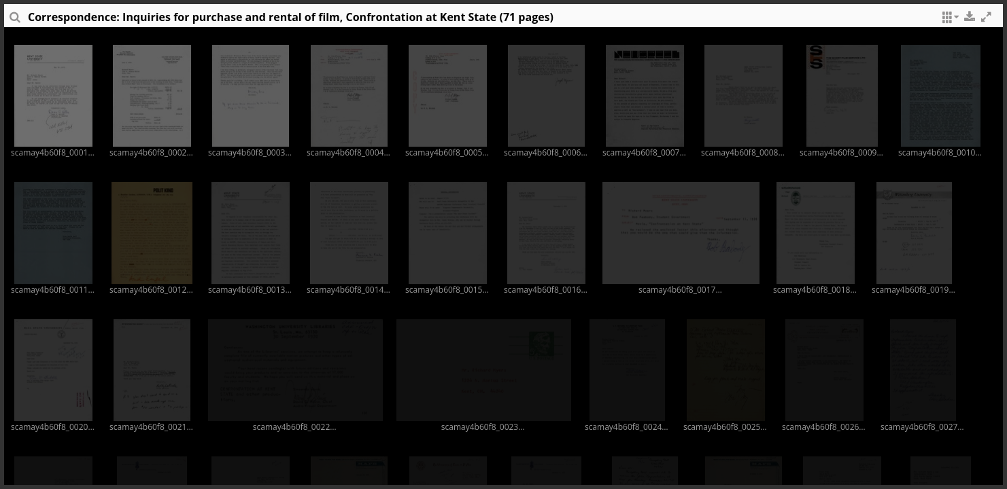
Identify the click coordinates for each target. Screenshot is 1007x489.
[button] (948, 20)
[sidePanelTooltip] (14, 20)
